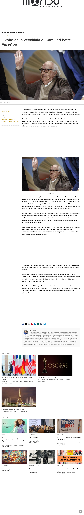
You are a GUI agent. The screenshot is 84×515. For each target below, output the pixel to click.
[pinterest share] (32, 324)
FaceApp (10, 118)
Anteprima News (6, 36)
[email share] (29, 324)
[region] (39, 17)
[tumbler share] (41, 324)
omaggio (4, 121)
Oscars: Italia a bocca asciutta (38, 372)
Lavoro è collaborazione (37, 431)
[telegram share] (45, 324)
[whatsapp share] (38, 324)
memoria (11, 119)
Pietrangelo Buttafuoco (13, 121)
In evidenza (32, 399)
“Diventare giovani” (8, 431)
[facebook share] (23, 324)
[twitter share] (26, 324)
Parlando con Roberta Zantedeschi (69, 431)
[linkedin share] (35, 324)
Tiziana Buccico (33, 330)
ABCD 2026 (33, 403)
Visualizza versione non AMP (49, 509)
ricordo (5, 123)
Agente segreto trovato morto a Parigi (68, 372)
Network (4, 399)
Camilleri (4, 118)
